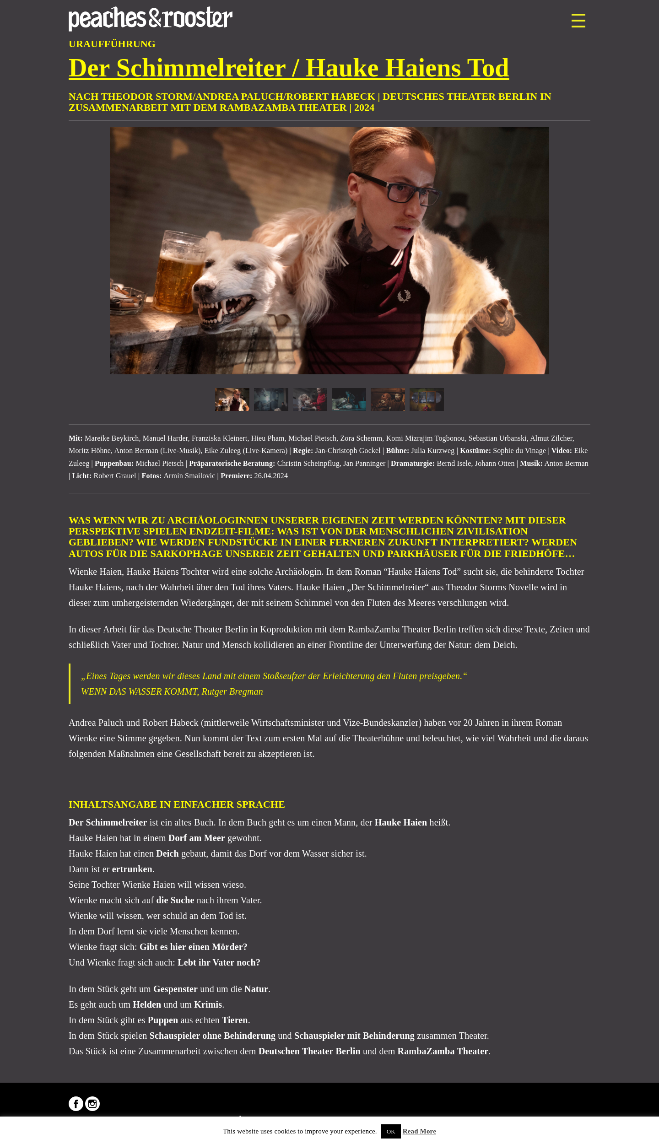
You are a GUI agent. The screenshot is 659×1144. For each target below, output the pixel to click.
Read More (419, 1131)
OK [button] (391, 1131)
